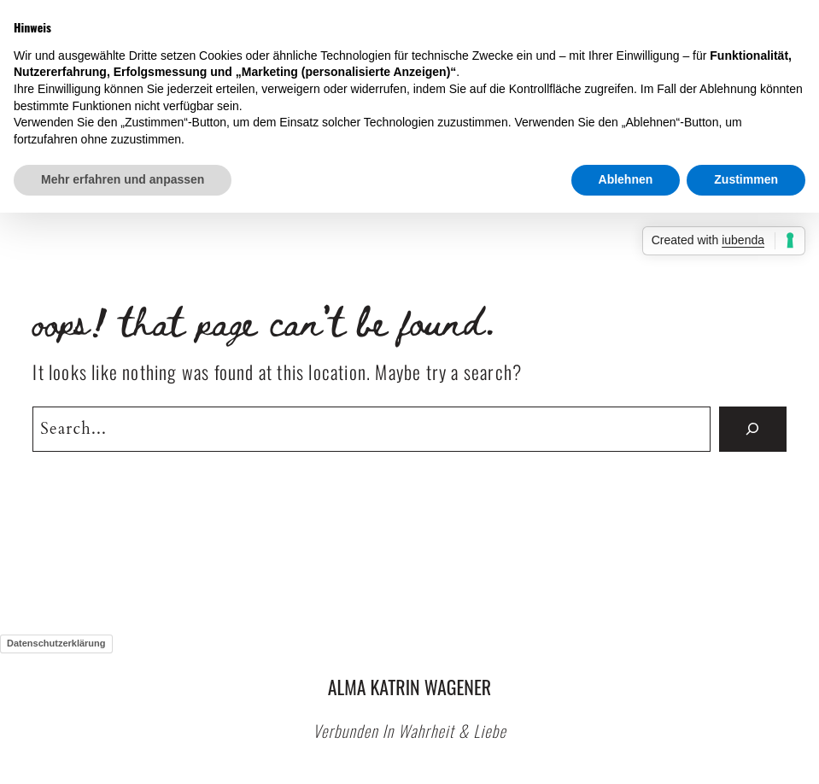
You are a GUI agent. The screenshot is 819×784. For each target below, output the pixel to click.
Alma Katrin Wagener (409, 686)
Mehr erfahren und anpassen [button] (122, 179)
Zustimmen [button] (746, 179)
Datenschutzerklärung (56, 643)
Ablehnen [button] (626, 179)
